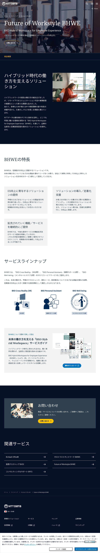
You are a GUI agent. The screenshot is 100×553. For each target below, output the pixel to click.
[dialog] (50, 543)
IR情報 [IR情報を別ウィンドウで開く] (30, 525)
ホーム (6, 16)
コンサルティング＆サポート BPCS (19, 471)
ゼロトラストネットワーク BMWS (67, 457)
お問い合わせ (10, 43)
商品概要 (15, 57)
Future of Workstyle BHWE (64, 464)
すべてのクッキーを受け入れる (86, 549)
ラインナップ (14, 16)
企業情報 (78, 519)
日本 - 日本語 (9, 511)
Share (95, 8)
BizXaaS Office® (25, 16)
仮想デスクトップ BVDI (15, 464)
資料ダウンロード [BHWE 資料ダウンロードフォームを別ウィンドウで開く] (71, 366)
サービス (31, 519)
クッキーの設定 (61, 549)
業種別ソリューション (11, 519)
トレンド (55, 519)
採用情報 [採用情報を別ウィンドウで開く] (7, 525)
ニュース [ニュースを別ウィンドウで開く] (54, 525)
